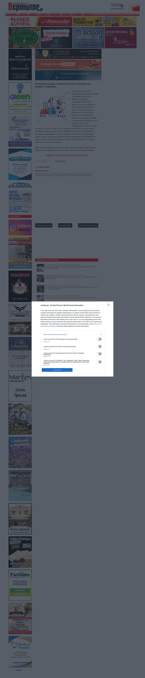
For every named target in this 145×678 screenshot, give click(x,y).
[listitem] (72, 334)
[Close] (109, 305)
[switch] (99, 339)
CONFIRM (57, 370)
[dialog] (72, 339)
